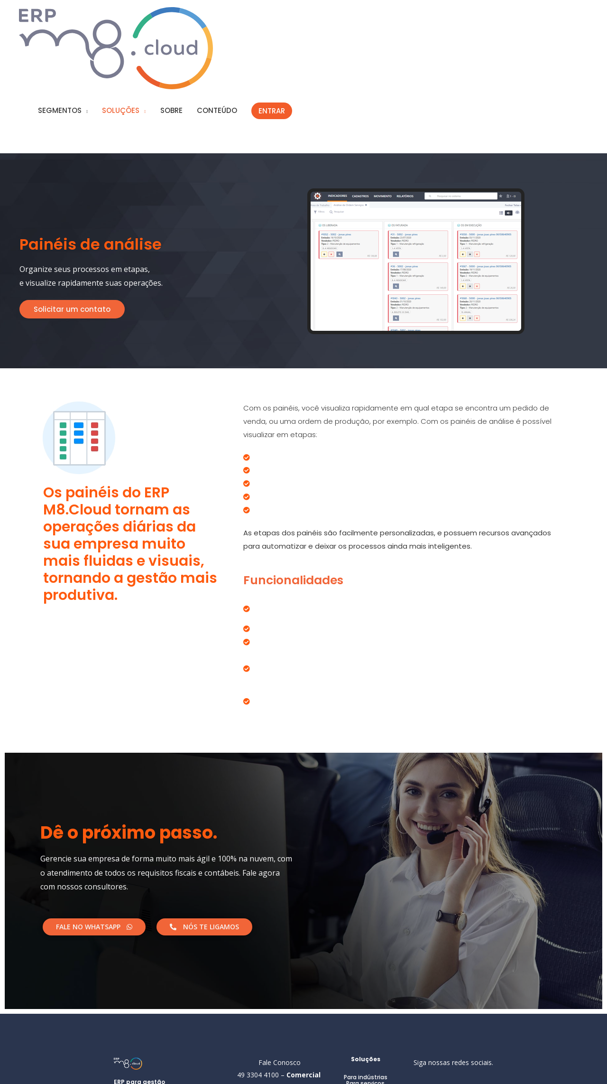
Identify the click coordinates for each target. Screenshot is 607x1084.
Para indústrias (365, 996)
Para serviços (365, 1003)
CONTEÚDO (295, 22)
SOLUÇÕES (199, 22)
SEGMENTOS (138, 22)
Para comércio (365, 1009)
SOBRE (250, 22)
